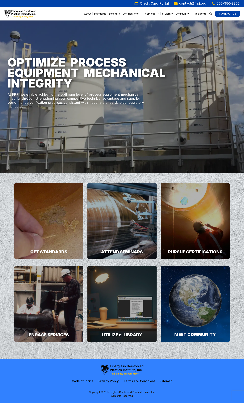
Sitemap (166, 381)
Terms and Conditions (139, 381)
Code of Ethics (82, 381)
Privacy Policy (108, 381)
